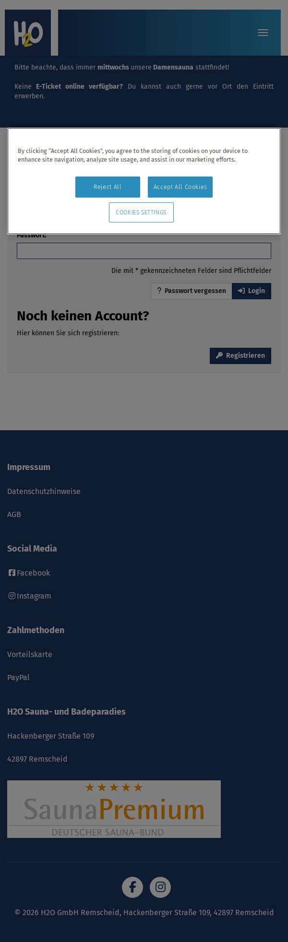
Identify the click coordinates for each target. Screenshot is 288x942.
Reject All (107, 186)
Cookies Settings (141, 212)
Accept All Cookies (180, 186)
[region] (144, 181)
